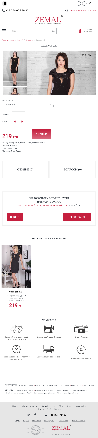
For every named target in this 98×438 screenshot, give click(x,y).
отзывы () (25, 169)
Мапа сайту (81, 406)
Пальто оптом (76, 385)
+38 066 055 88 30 (17, 10)
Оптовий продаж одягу (78, 390)
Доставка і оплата (30, 406)
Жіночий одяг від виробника (67, 393)
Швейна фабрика (62, 390)
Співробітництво (48, 406)
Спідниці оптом (88, 385)
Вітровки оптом (52, 385)
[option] (15, 68)
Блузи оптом (10, 388)
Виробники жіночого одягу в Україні (19, 393)
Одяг (17, 421)
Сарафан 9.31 (16, 292)
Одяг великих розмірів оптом (44, 393)
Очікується (63, 421)
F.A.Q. (61, 406)
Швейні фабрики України (44, 390)
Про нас (15, 406)
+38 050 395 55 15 (59, 415)
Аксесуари (36, 421)
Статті (69, 406)
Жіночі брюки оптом (26, 385)
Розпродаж (49, 421)
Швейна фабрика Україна (24, 390)
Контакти (58, 409)
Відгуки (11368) (44, 409)
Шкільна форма (78, 421)
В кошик (41, 134)
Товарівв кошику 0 (88, 31)
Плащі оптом (40, 385)
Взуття (26, 421)
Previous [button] (14, 52)
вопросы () (73, 169)
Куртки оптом (64, 385)
